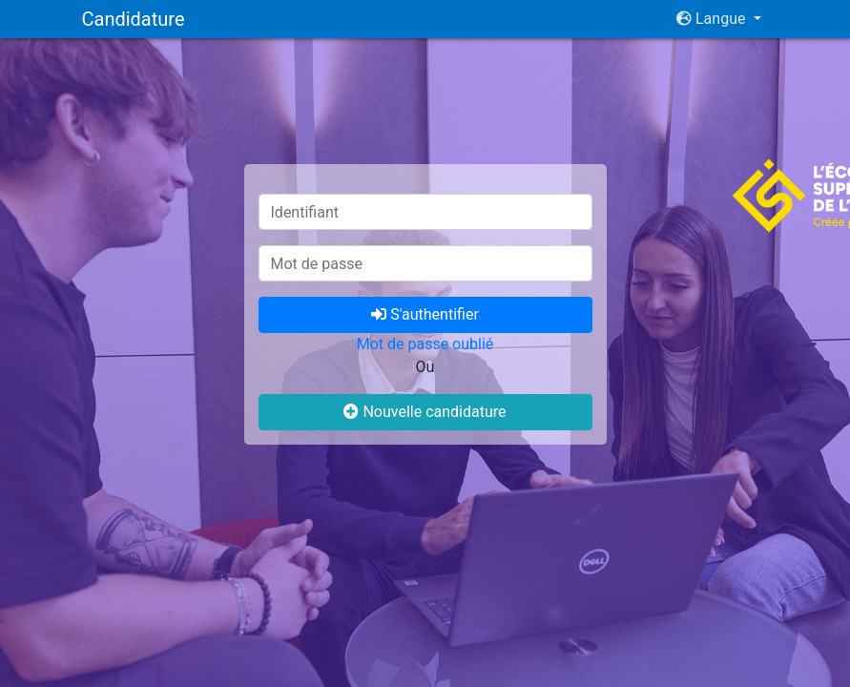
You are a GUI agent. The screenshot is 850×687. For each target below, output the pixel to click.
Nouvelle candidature (424, 412)
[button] (718, 19)
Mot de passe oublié (425, 344)
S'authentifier (425, 314)
